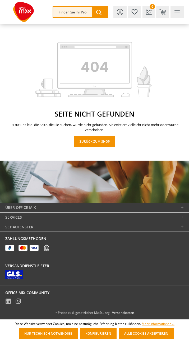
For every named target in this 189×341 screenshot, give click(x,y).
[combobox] (73, 12)
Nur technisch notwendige (48, 333)
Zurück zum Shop (95, 141)
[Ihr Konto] (120, 12)
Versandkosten (123, 312)
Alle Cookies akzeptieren (146, 333)
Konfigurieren (98, 333)
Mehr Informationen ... (158, 324)
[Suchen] (100, 12)
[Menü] (177, 12)
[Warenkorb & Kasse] (162, 12)
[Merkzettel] (134, 12)
